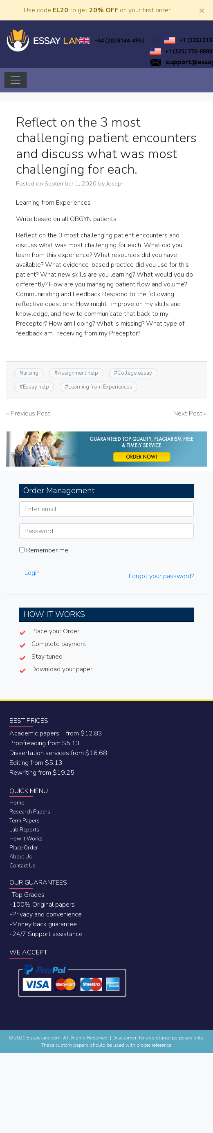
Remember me (43, 550)
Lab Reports (24, 830)
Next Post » (190, 413)
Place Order (23, 847)
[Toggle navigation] (15, 80)
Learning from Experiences (100, 387)
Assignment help (78, 373)
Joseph (115, 183)
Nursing (29, 373)
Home (16, 803)
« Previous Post (28, 413)
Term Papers (24, 821)
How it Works (26, 838)
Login (32, 572)
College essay (134, 373)
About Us (20, 856)
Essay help (36, 387)
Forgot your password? (161, 576)
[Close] (202, 10)
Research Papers (29, 812)
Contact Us (22, 865)
